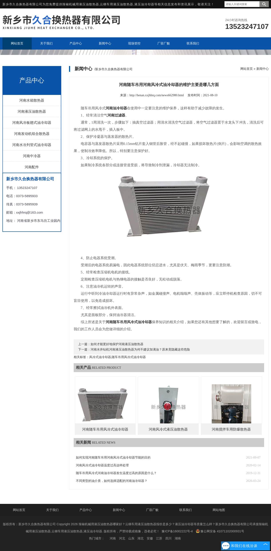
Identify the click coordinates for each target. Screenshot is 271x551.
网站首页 (246, 68)
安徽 (150, 538)
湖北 (140, 538)
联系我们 (185, 510)
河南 (113, 538)
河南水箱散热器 (31, 100)
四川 (168, 538)
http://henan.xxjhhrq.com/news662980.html (156, 95)
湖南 (178, 538)
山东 (131, 538)
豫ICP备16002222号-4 (177, 531)
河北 (122, 538)
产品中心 (85, 510)
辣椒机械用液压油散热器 (80, 4)
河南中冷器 (32, 156)
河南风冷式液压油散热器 (168, 429)
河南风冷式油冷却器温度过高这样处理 (102, 465)
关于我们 (52, 510)
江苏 (159, 538)
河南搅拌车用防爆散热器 (231, 429)
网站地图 (219, 510)
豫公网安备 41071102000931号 (220, 531)
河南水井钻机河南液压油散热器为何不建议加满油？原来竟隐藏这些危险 (140, 349)
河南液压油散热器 (32, 111)
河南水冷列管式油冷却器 (31, 145)
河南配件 (32, 167)
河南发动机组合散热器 (31, 134)
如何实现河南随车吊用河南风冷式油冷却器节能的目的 (113, 457)
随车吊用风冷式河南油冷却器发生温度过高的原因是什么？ (116, 473)
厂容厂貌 (152, 510)
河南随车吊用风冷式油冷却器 (105, 429)
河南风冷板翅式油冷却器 (31, 122)
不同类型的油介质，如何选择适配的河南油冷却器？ (111, 481)
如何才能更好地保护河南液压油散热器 (117, 344)
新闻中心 (262, 68)
